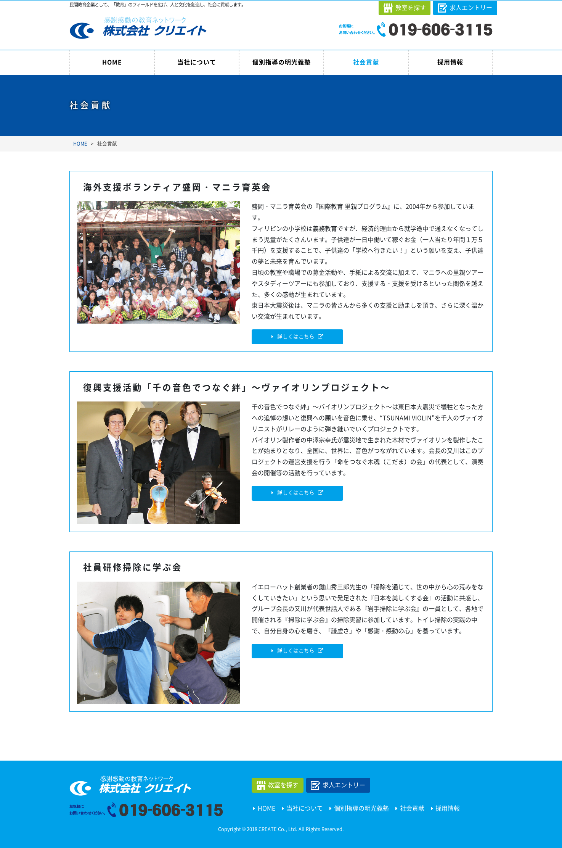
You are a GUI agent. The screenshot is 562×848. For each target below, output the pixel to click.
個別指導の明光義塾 (281, 62)
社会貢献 (366, 62)
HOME (112, 62)
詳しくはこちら (296, 336)
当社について (196, 62)
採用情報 (450, 62)
